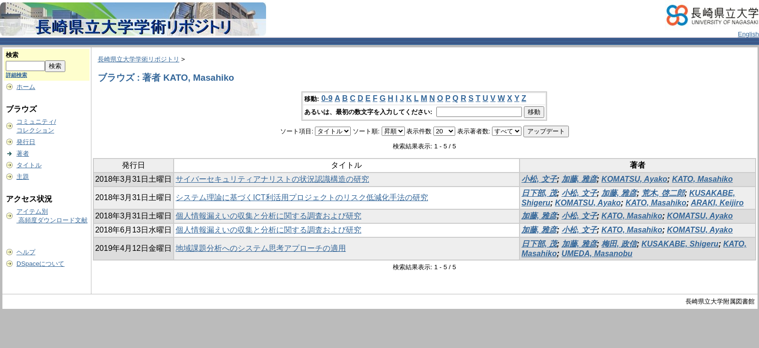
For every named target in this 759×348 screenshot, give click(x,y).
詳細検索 (16, 75)
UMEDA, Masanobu (597, 253)
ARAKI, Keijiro (717, 203)
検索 (12, 54)
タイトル (29, 165)
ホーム (25, 86)
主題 (22, 176)
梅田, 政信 (619, 244)
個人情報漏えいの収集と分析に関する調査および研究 (268, 216)
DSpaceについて (40, 263)
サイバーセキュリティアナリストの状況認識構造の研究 (272, 179)
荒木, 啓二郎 (663, 193)
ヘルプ (25, 252)
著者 (22, 153)
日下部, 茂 (539, 193)
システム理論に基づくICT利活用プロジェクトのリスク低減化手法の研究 (302, 197)
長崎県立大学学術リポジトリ (138, 59)
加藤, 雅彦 (579, 179)
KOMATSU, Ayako (634, 179)
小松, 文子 (539, 179)
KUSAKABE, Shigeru (679, 244)
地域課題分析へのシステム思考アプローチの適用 (261, 248)
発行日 (25, 141)
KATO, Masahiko (702, 179)
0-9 (326, 98)
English (748, 34)
